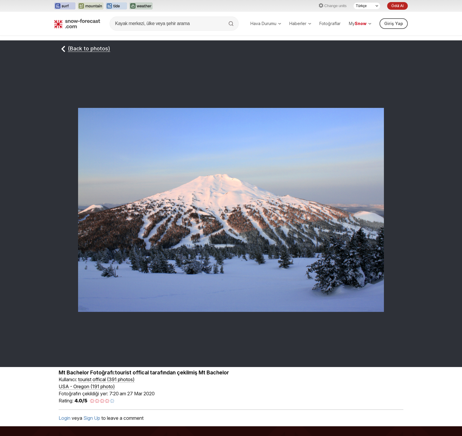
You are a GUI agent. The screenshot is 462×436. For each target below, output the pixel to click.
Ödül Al (397, 6)
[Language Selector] (367, 6)
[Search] (231, 23)
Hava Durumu (265, 23)
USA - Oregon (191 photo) (87, 386)
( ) (106, 379)
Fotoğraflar (330, 23)
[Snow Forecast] (77, 23)
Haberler (300, 23)
